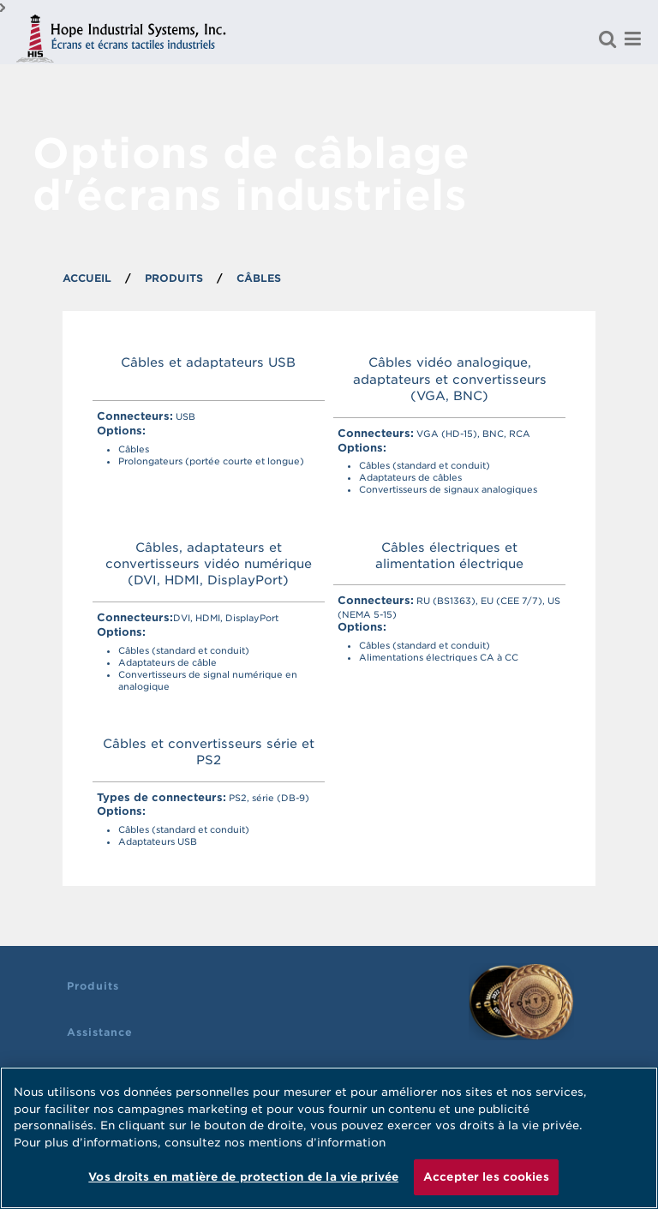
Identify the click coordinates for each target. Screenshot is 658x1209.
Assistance (100, 1032)
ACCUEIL (87, 278)
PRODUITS (174, 278)
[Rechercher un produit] (607, 38)
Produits (93, 985)
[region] (329, 1138)
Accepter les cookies (486, 1176)
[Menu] (633, 38)
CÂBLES (258, 278)
